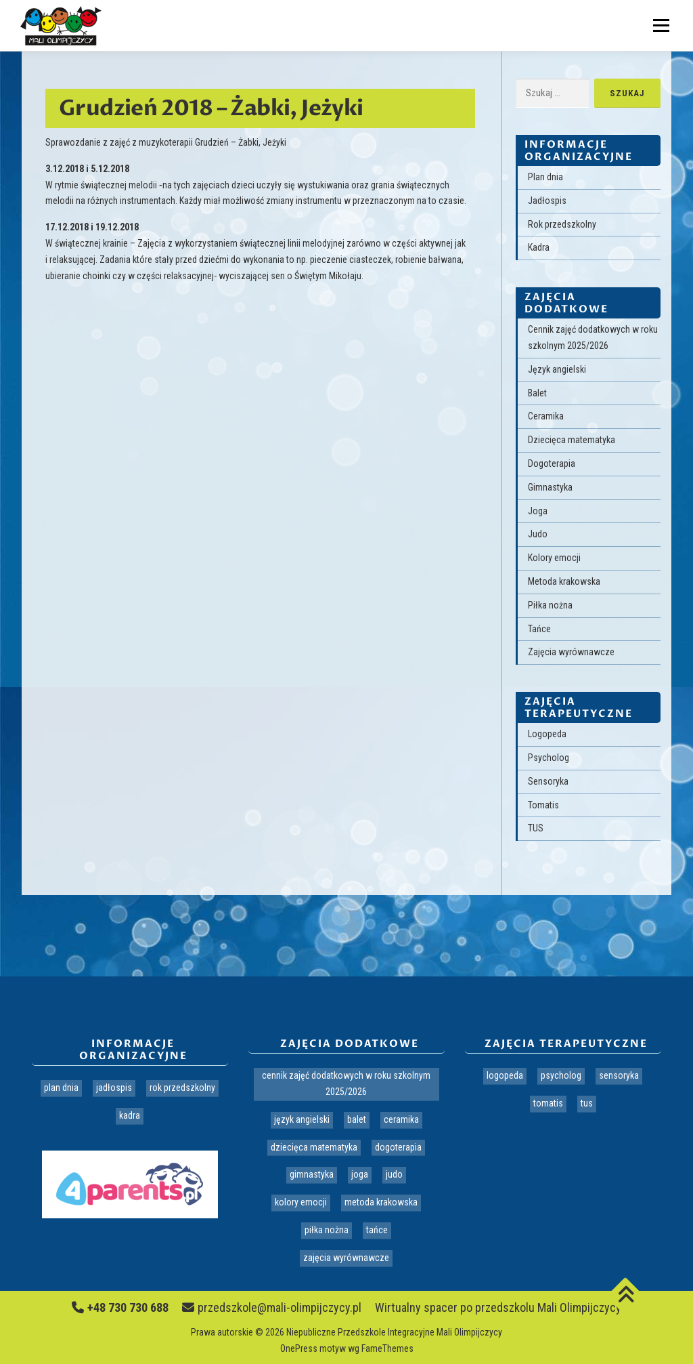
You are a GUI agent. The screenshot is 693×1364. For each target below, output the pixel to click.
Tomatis (543, 805)
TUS (535, 828)
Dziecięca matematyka (571, 439)
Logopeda (547, 733)
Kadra (539, 247)
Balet (537, 393)
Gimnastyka (550, 487)
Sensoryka (548, 781)
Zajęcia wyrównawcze (571, 651)
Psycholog (548, 757)
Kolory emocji (554, 557)
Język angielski (557, 369)
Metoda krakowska (564, 581)
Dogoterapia (551, 463)
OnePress (298, 1348)
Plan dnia (545, 176)
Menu (659, 25)
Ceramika (546, 416)
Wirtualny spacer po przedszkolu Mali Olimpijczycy (498, 1307)
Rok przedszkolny (562, 224)
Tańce (539, 628)
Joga (537, 510)
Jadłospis (547, 200)
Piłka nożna (550, 605)
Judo (537, 534)
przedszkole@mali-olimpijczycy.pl (271, 1307)
